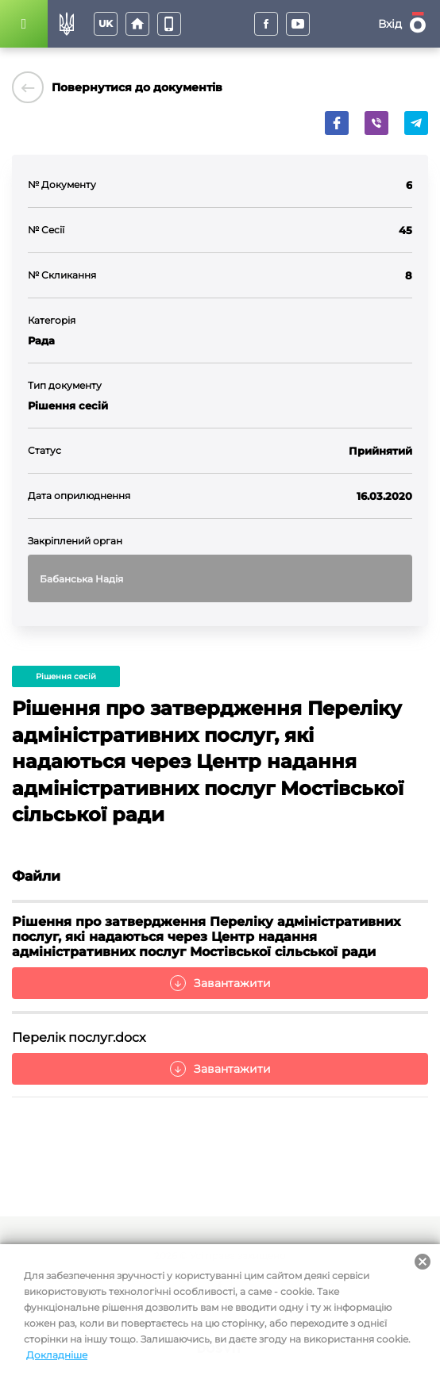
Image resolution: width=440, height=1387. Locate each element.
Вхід (390, 24)
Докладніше (56, 1355)
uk (105, 23)
